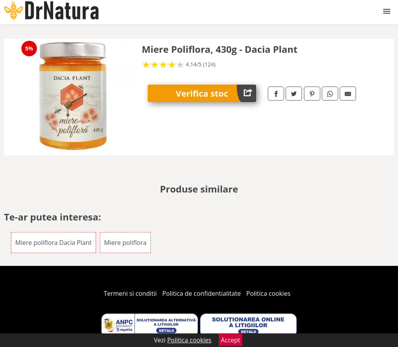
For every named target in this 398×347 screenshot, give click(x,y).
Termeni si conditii (130, 293)
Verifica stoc (216, 93)
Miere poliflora (125, 242)
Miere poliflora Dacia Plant (53, 242)
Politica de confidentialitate (201, 293)
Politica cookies (268, 293)
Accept (230, 340)
